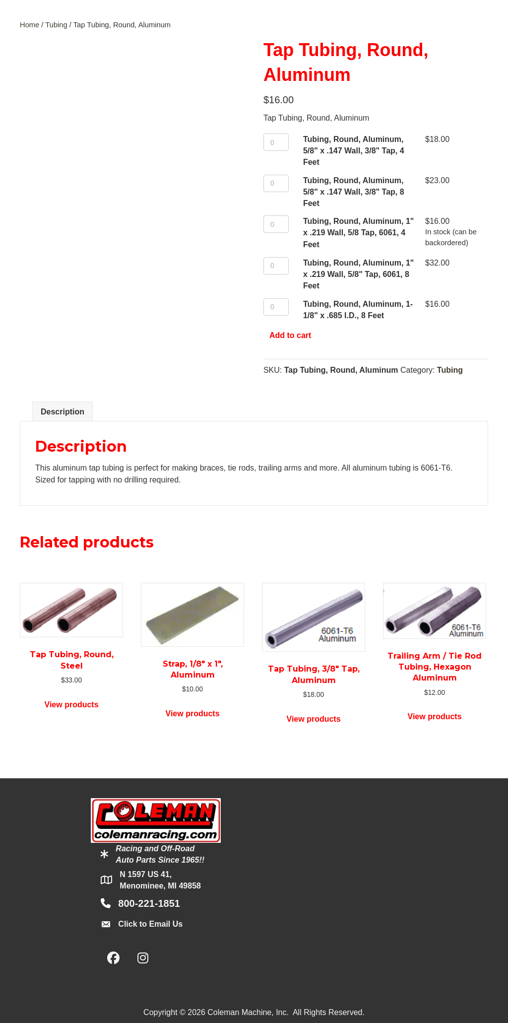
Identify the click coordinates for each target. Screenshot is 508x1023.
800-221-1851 (149, 903)
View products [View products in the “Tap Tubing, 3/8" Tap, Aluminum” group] (314, 719)
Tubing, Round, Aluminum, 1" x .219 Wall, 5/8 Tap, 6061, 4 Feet (358, 232)
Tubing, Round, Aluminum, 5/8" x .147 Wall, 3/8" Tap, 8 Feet (353, 191)
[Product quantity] (276, 142)
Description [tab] (62, 412)
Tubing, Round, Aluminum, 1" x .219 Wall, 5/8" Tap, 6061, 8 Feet (358, 274)
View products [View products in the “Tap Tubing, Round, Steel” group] (72, 704)
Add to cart (290, 335)
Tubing (56, 25)
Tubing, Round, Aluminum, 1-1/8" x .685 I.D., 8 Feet (358, 310)
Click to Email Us (150, 924)
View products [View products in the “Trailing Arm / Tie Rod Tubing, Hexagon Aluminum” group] (435, 716)
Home (29, 25)
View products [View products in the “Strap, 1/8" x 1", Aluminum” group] (193, 713)
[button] (113, 958)
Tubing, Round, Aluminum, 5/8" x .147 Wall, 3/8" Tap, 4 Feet (353, 150)
